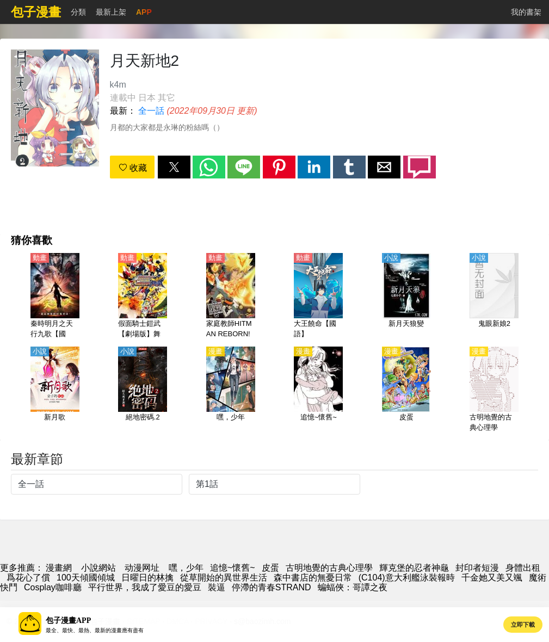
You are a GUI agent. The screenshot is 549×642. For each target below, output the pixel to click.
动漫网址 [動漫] (142, 567)
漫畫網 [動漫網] (59, 567)
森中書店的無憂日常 (313, 577)
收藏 (133, 167)
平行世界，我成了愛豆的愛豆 (144, 587)
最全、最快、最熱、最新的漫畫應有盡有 (95, 630)
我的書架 (526, 12)
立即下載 (523, 624)
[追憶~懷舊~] (318, 390)
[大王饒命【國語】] (318, 296)
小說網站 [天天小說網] (98, 567)
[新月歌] (54, 390)
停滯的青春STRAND (271, 587)
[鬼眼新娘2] (494, 296)
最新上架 (111, 12)
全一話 (151, 110)
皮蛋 (270, 567)
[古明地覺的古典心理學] (494, 390)
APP (144, 12)
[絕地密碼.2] (142, 390)
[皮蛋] (406, 390)
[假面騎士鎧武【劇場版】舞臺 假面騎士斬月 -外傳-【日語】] (142, 296)
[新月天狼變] (406, 296)
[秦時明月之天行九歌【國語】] (54, 296)
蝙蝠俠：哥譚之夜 (352, 587)
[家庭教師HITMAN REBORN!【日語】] (230, 296)
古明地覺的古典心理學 (329, 567)
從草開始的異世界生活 (223, 577)
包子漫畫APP (68, 620)
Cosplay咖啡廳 (53, 587)
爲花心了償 (28, 577)
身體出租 (522, 567)
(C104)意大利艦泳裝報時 (407, 577)
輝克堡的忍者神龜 (414, 567)
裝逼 (216, 587)
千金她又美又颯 (491, 577)
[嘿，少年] (230, 390)
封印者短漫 (477, 567)
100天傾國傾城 (86, 577)
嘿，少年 (186, 567)
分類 (78, 12)
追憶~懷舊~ (232, 567)
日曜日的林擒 (147, 577)
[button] (174, 167)
